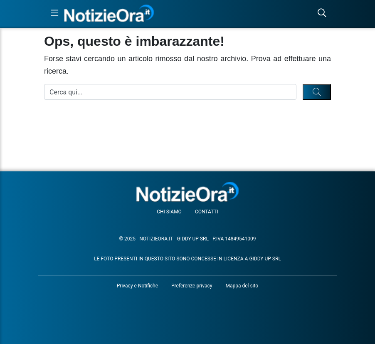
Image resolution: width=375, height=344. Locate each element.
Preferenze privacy (191, 286)
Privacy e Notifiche (137, 286)
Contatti (206, 212)
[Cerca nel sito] (322, 13)
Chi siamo (169, 212)
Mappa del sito (241, 286)
